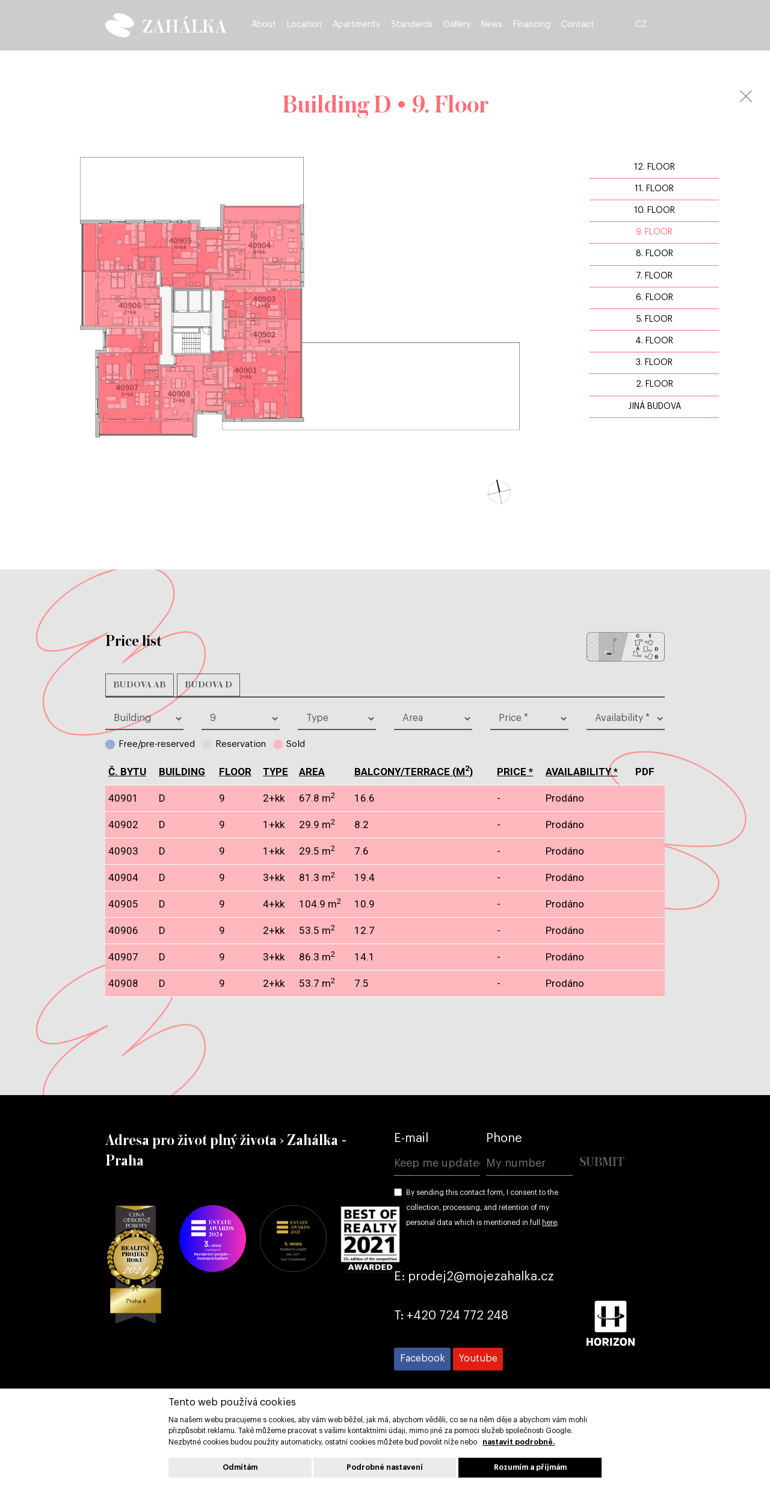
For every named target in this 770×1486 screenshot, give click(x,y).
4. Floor (654, 341)
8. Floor (654, 254)
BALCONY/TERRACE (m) (413, 772)
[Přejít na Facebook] (422, 1359)
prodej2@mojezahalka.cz (481, 1277)
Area (312, 772)
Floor (235, 772)
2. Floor (654, 384)
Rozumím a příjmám (530, 1467)
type (275, 772)
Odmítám (240, 1467)
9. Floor (654, 232)
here (549, 1222)
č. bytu (127, 772)
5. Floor (654, 319)
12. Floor (654, 167)
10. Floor (654, 210)
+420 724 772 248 (457, 1316)
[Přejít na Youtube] (478, 1359)
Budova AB (139, 685)
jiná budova (654, 406)
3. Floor (654, 362)
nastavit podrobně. (518, 1442)
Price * (515, 772)
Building (182, 772)
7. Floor (654, 276)
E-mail (411, 1138)
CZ (657, 25)
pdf (644, 798)
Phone (504, 1138)
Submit (601, 1163)
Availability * (582, 772)
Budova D (208, 685)
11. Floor (654, 189)
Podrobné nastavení (384, 1467)
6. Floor (654, 297)
